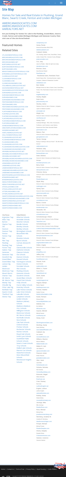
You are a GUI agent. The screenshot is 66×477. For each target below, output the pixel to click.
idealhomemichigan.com (44, 421)
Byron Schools (22, 240)
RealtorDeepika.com (42, 428)
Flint (3, 238)
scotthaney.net (41, 315)
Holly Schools (22, 282)
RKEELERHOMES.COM (44, 294)
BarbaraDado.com (42, 153)
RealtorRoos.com (41, 407)
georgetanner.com (42, 137)
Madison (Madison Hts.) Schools (23, 307)
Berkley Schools (22, 229)
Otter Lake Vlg (7, 287)
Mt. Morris (6, 278)
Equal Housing (41, 469)
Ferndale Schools (23, 266)
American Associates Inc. (28, 476)
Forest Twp (6, 247)
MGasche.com (41, 308)
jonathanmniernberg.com (44, 414)
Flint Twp (5, 240)
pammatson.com (41, 130)
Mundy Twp (6, 282)
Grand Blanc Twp (8, 261)
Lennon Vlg (6, 264)
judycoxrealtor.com (42, 59)
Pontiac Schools (22, 327)
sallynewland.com (42, 146)
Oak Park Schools (23, 322)
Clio (3, 226)
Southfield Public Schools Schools (23, 339)
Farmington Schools (24, 261)
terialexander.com (42, 207)
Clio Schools (21, 254)
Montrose (6, 268)
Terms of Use (20, 469)
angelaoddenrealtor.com (44, 242)
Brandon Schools (23, 238)
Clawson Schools (23, 252)
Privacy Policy (30, 469)
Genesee (5, 252)
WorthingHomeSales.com (44, 322)
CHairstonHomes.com (43, 435)
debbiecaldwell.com (42, 50)
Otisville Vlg (6, 285)
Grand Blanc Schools (24, 278)
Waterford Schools (24, 353)
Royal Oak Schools (23, 334)
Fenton (4, 233)
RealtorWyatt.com (42, 179)
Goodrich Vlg (7, 257)
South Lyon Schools (24, 336)
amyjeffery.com (41, 252)
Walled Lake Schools (24, 348)
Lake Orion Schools (24, 292)
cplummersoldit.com (42, 193)
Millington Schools (23, 310)
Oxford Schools (22, 325)
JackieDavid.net (41, 273)
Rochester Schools (24, 329)
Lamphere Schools (23, 296)
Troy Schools (21, 346)
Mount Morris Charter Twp (7, 274)
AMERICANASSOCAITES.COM (19, 23)
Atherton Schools (23, 217)
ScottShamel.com (42, 259)
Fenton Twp (6, 236)
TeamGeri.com (41, 221)
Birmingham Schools (24, 231)
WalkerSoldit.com (41, 344)
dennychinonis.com (42, 170)
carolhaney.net (41, 118)
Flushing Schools (23, 271)
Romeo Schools (22, 332)
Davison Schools (23, 257)
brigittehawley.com (42, 94)
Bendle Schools (22, 224)
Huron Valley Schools (24, 285)
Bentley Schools (23, 226)
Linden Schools (22, 299)
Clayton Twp (7, 224)
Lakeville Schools (23, 294)
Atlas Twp (6, 219)
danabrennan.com (42, 66)
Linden (4, 266)
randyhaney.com (41, 43)
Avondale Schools (23, 219)
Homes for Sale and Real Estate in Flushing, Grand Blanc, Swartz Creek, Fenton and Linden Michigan (32, 16)
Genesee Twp (7, 254)
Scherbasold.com (41, 365)
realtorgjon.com (41, 186)
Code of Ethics (52, 469)
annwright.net (40, 111)
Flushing (5, 243)
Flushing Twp (7, 245)
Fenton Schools (22, 264)
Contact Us (10, 469)
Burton (4, 222)
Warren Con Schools (24, 350)
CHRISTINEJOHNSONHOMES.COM (48, 228)
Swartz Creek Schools (25, 343)
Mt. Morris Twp (8, 280)
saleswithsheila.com (42, 393)
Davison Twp (7, 231)
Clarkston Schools (23, 250)
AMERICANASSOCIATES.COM (19, 26)
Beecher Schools (23, 222)
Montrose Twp (7, 271)
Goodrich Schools (23, 275)
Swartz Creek (7, 292)
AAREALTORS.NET (13, 29)
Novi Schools (21, 320)
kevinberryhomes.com (43, 163)
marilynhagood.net (42, 280)
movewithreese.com (42, 337)
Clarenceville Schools (24, 247)
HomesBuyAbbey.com (43, 372)
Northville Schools (23, 318)
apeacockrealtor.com (43, 351)
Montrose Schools (23, 313)
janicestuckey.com (42, 101)
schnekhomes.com (42, 214)
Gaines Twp (6, 250)
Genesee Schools (23, 273)
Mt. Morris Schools (23, 315)
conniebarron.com (42, 200)
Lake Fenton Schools (24, 290)
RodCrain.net (40, 379)
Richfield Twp (7, 290)
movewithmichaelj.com (43, 400)
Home (3, 469)
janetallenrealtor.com (43, 358)
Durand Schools (22, 259)
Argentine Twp (7, 217)
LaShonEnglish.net (42, 386)
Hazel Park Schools (24, 280)
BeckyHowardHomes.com (44, 235)
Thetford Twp (7, 294)
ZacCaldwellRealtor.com (44, 330)
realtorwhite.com (41, 266)
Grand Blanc (6, 259)
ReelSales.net (40, 73)
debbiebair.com (41, 83)
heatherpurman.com (42, 287)
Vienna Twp (6, 296)
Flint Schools (21, 268)
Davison (5, 229)
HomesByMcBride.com (43, 301)
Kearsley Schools (23, 287)
